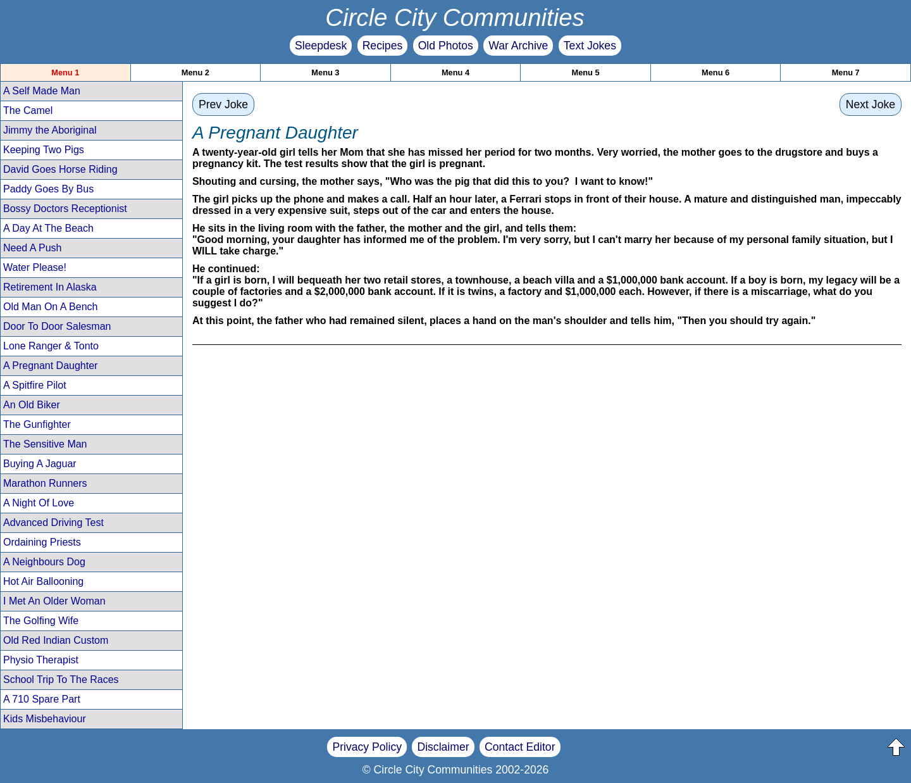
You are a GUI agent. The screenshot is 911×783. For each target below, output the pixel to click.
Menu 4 (455, 72)
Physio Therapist (40, 660)
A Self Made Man (41, 90)
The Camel (28, 110)
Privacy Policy (367, 747)
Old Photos (445, 45)
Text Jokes (590, 45)
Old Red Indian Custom (55, 640)
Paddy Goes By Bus (48, 189)
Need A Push (32, 247)
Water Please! (34, 267)
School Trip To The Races (61, 679)
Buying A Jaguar (40, 463)
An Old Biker (31, 404)
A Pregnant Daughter (50, 365)
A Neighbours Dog (44, 561)
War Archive (518, 45)
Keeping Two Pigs (43, 149)
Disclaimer (443, 747)
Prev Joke (223, 104)
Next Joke (870, 104)
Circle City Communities (455, 17)
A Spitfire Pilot (34, 385)
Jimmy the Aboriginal (50, 130)
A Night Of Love (38, 503)
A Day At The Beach (48, 228)
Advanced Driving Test (53, 522)
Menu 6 (715, 72)
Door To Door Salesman (57, 326)
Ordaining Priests (42, 542)
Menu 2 (195, 72)
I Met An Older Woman (54, 601)
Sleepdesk (321, 45)
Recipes (383, 45)
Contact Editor (520, 747)
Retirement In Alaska (50, 287)
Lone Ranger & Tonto (51, 346)
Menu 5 (585, 72)
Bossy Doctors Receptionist (65, 208)
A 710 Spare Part (41, 699)
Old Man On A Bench (50, 306)
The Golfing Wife (40, 620)
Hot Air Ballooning (43, 581)
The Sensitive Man (45, 444)
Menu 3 (325, 72)
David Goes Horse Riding (60, 169)
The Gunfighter (37, 424)
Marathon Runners (45, 483)
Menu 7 (846, 72)
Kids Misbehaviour (44, 718)
